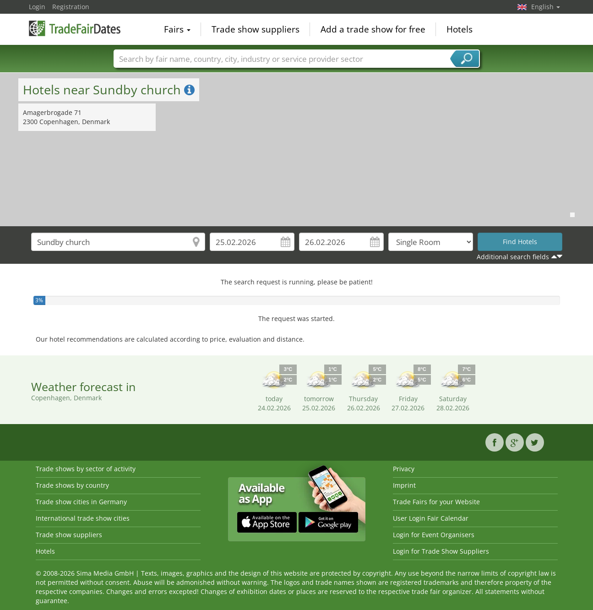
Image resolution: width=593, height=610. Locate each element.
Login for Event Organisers (433, 534)
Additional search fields (513, 256)
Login (37, 6)
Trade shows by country (72, 485)
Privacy (403, 468)
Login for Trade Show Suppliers (441, 551)
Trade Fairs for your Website (436, 501)
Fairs (177, 29)
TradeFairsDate (74, 28)
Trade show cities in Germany (81, 501)
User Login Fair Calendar (430, 518)
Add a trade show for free (373, 29)
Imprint (404, 485)
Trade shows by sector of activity (86, 468)
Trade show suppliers (255, 29)
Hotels (459, 29)
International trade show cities (83, 518)
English (545, 6)
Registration (70, 6)
